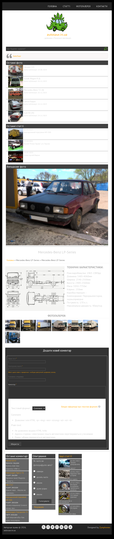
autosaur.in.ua (57, 34)
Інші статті (65, 458)
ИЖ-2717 (9, 487)
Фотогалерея (83, 6)
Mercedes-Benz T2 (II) (34, 90)
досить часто (42, 479)
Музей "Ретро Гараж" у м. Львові (37, 144)
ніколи (39, 496)
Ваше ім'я (12, 359)
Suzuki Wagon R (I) (32, 78)
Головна (52, 6)
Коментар (12, 384)
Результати (39, 509)
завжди (40, 473)
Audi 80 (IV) (29, 113)
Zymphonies (104, 529)
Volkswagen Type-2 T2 (15, 475)
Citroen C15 (29, 67)
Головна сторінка (15, 376)
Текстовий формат (21, 410)
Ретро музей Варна (32, 155)
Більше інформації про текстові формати (79, 409)
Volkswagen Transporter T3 (17, 514)
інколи (39, 485)
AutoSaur (17, 56)
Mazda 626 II (11, 463)
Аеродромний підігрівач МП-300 (37, 132)
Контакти (101, 6)
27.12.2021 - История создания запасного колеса (75, 488)
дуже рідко (42, 490)
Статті (66, 6)
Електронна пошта (15, 366)
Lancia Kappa (29, 101)
